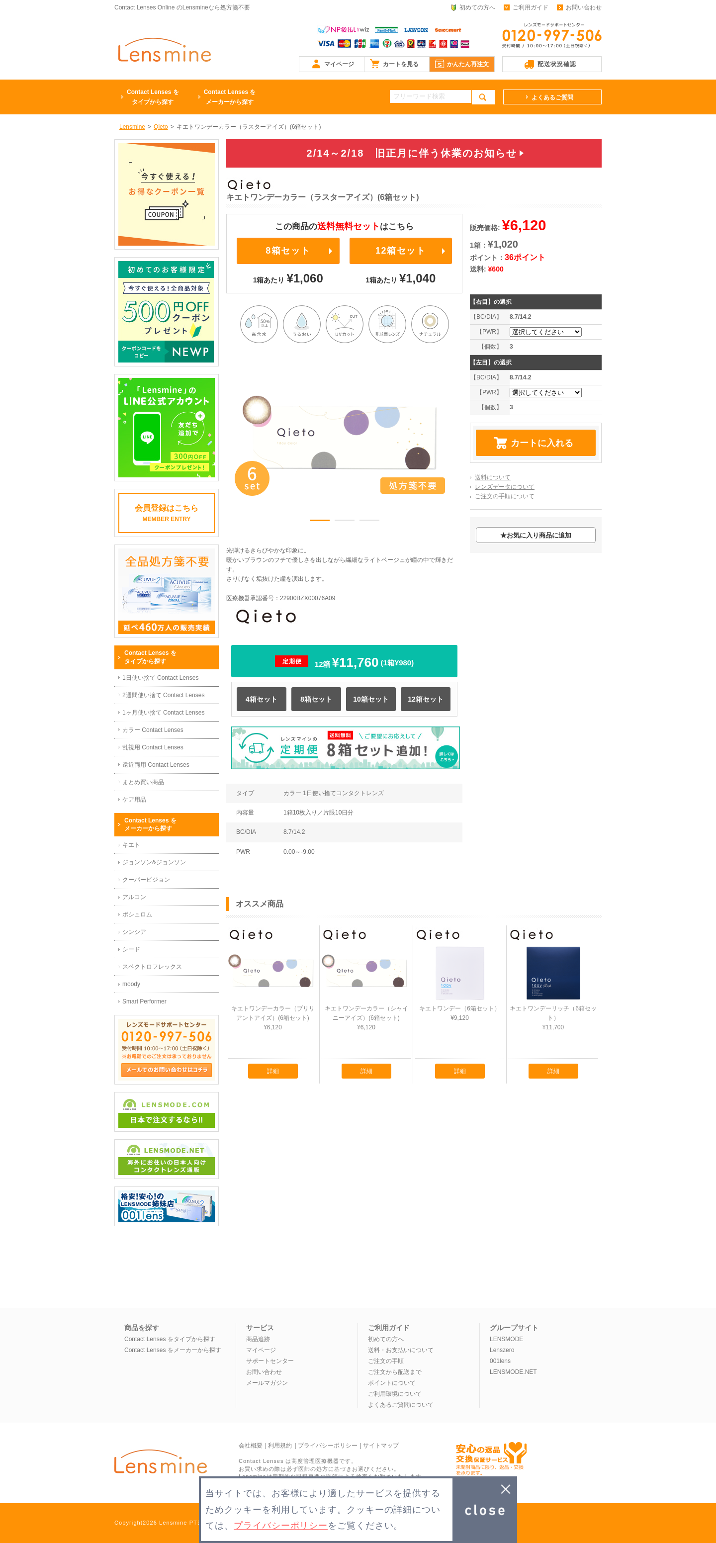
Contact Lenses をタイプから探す (169, 1339)
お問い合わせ (584, 7)
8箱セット (288, 251)
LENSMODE (506, 1339)
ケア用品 (134, 799)
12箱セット (400, 251)
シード (131, 949)
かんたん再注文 (468, 64)
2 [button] (345, 522)
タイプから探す (153, 96)
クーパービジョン (146, 879)
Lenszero (502, 1350)
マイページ (339, 64)
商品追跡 (258, 1339)
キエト (131, 844)
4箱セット (261, 699)
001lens (500, 1361)
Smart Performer (144, 1001)
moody (131, 984)
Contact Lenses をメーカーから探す (172, 1350)
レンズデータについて (505, 486)
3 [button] (369, 522)
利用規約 (280, 1445)
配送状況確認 (556, 64)
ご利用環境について (395, 1393)
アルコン (134, 897)
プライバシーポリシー (328, 1445)
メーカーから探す (230, 96)
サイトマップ (381, 1445)
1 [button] (320, 522)
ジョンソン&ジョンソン (154, 862)
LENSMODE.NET (513, 1371)
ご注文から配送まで (395, 1371)
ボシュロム (137, 914)
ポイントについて (392, 1382)
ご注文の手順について (505, 496)
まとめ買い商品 (143, 782)
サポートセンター (270, 1361)
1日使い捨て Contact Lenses (160, 677)
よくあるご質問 (552, 97)
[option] (344, 437)
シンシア (134, 931)
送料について (493, 477)
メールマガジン (267, 1382)
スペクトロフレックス (152, 966)
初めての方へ (477, 7)
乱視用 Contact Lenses (152, 747)
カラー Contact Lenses (152, 729)
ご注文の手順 (386, 1361)
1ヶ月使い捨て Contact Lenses (163, 712)
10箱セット (371, 699)
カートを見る (401, 64)
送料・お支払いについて (401, 1350)
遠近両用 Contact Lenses (155, 764)
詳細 (273, 1071)
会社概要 (251, 1445)
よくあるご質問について (401, 1404)
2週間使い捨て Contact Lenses (163, 695)
